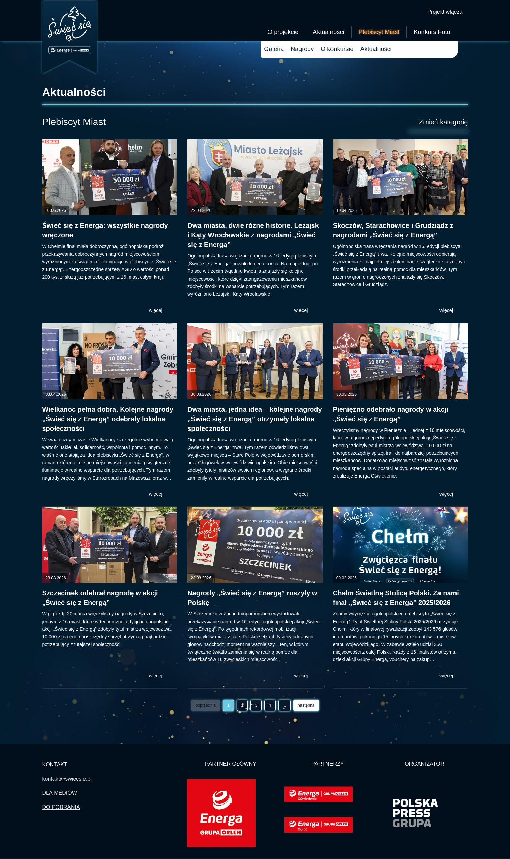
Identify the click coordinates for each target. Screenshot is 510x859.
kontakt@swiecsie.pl (67, 780)
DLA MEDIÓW (59, 794)
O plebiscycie (339, 50)
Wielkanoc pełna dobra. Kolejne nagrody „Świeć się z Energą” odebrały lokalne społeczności (107, 420)
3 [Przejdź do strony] (256, 706)
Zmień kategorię (439, 123)
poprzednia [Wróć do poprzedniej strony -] (206, 706)
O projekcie (282, 33)
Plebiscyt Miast (378, 33)
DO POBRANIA (61, 808)
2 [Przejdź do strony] (242, 706)
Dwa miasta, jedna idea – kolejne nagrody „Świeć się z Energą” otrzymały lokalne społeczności (254, 420)
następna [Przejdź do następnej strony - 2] (306, 706)
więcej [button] (160, 311)
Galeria (274, 50)
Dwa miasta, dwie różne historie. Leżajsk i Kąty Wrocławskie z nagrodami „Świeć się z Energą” (253, 236)
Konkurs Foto (432, 33)
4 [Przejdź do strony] (270, 706)
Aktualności (328, 33)
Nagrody (302, 50)
